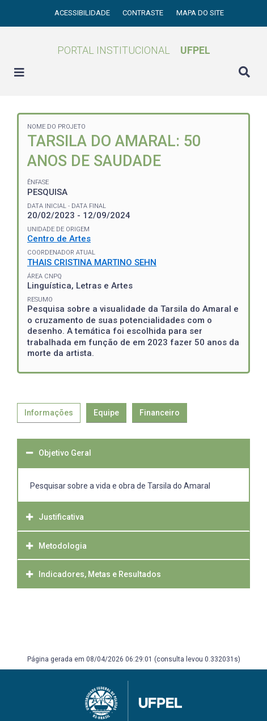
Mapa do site (200, 13)
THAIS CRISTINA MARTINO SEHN (91, 262)
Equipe (106, 412)
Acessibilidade (83, 13)
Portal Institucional (133, 50)
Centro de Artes (59, 239)
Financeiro (159, 412)
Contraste (143, 13)
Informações (48, 412)
